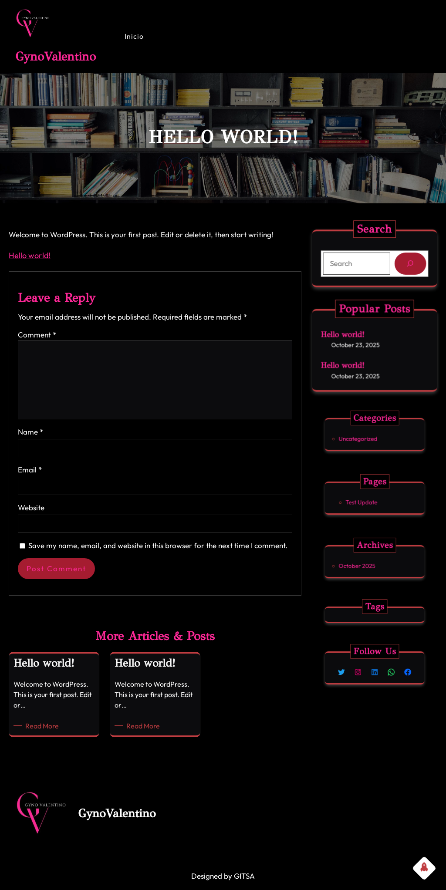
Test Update (369, 499)
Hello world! (30, 255)
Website (31, 507)
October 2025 (368, 563)
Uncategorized (368, 436)
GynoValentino (55, 56)
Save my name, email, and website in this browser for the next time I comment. (157, 545)
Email (30, 469)
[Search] (405, 263)
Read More (43, 726)
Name (30, 431)
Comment (37, 334)
